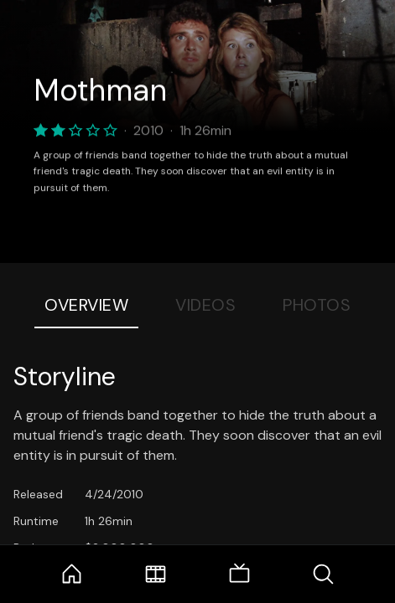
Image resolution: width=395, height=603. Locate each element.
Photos (317, 305)
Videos (205, 305)
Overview (86, 305)
